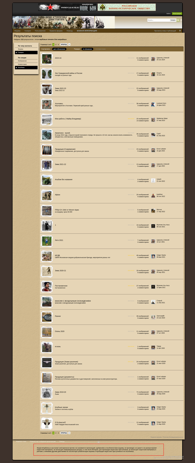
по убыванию (87, 49)
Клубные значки (61, 407)
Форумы (17, 31)
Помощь (70, 31)
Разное (58, 316)
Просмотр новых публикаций (165, 31)
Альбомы (21, 67)
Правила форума (55, 31)
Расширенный (181, 20)
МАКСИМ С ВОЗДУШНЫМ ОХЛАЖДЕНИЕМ (73, 301)
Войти (169, 13)
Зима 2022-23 (60, 88)
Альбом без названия (63, 179)
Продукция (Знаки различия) (66, 362)
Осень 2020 (59, 331)
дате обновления (59, 49)
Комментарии (22, 64)
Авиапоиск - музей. (62, 133)
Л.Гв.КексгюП (60, 422)
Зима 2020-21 (60, 271)
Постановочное (61, 286)
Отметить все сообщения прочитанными (43, 441)
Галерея (28, 31)
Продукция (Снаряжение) (65, 149)
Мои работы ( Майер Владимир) (68, 119)
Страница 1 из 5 (46, 44)
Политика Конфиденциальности (173, 437)
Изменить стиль (21, 441)
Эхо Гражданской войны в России (68, 73)
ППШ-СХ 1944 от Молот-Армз (67, 210)
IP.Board (180, 456)
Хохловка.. (59, 104)
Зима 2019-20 (60, 392)
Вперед (64, 44)
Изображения (22, 61)
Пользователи (40, 31)
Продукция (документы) (64, 377)
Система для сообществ (170, 456)
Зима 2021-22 (60, 164)
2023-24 (58, 58)
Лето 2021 (59, 240)
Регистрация (177, 13)
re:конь (58, 346)
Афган (57, 195)
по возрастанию (101, 49)
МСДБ (57, 255)
